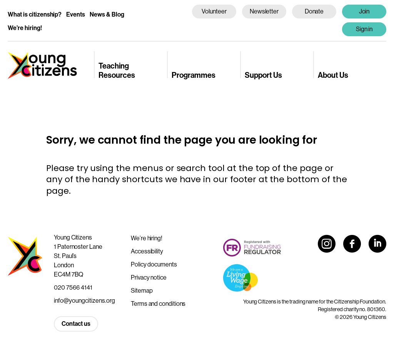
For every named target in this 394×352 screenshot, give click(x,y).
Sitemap (141, 290)
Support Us (263, 75)
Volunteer (214, 11)
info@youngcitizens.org (84, 300)
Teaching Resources (116, 70)
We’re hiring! (25, 28)
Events (75, 14)
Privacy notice (149, 277)
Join (364, 11)
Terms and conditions (158, 303)
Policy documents (154, 264)
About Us (333, 75)
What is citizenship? (35, 14)
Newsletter (264, 11)
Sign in (364, 29)
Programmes (193, 75)
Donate (314, 11)
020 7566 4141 (73, 287)
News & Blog (107, 14)
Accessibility (147, 251)
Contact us (76, 323)
